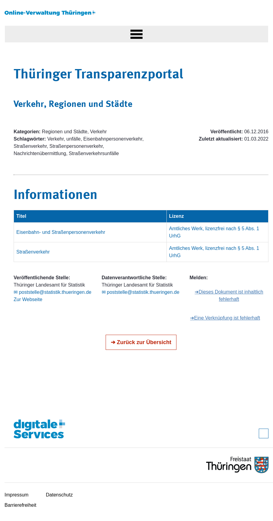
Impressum (16, 494)
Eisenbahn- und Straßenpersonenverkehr (60, 232)
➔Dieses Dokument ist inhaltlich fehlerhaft (229, 295)
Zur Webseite (28, 299)
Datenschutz (59, 494)
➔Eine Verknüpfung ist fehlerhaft (225, 317)
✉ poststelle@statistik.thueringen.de (52, 292)
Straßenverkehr (33, 251)
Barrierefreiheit (20, 505)
